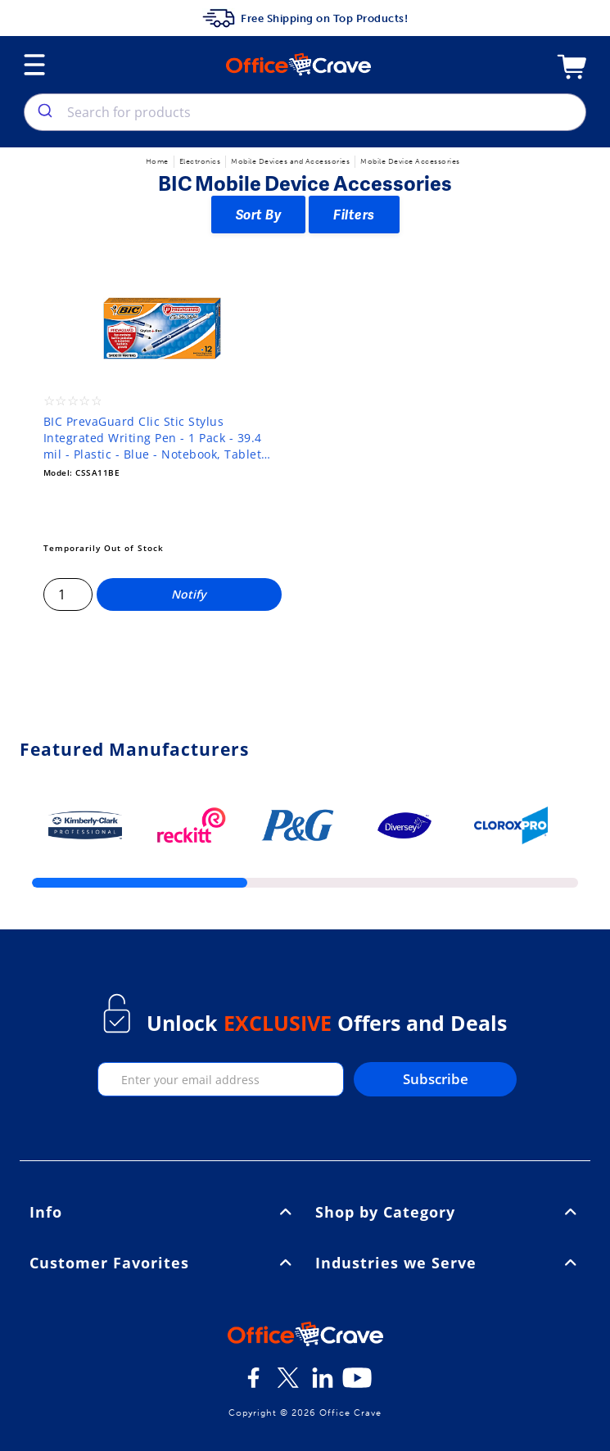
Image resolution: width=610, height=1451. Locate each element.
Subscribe (435, 1078)
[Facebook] (254, 1383)
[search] (44, 112)
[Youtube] (357, 1383)
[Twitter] (288, 1383)
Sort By (259, 214)
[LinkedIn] (322, 1383)
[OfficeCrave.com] (305, 1336)
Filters (354, 214)
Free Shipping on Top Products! (305, 18)
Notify (188, 594)
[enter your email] (221, 1079)
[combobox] (305, 112)
